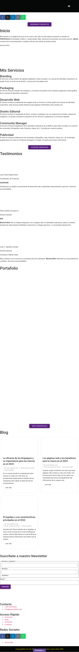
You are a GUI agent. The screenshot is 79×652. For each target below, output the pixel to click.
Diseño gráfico (9, 470)
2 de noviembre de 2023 (52, 467)
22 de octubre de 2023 (12, 526)
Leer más (8, 488)
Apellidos (5, 575)
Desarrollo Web (68, 467)
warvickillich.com (12, 468)
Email (2, 579)
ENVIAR (5, 587)
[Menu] (69, 6)
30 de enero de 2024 (27, 468)
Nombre (5, 569)
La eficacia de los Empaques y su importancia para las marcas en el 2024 (19, 461)
